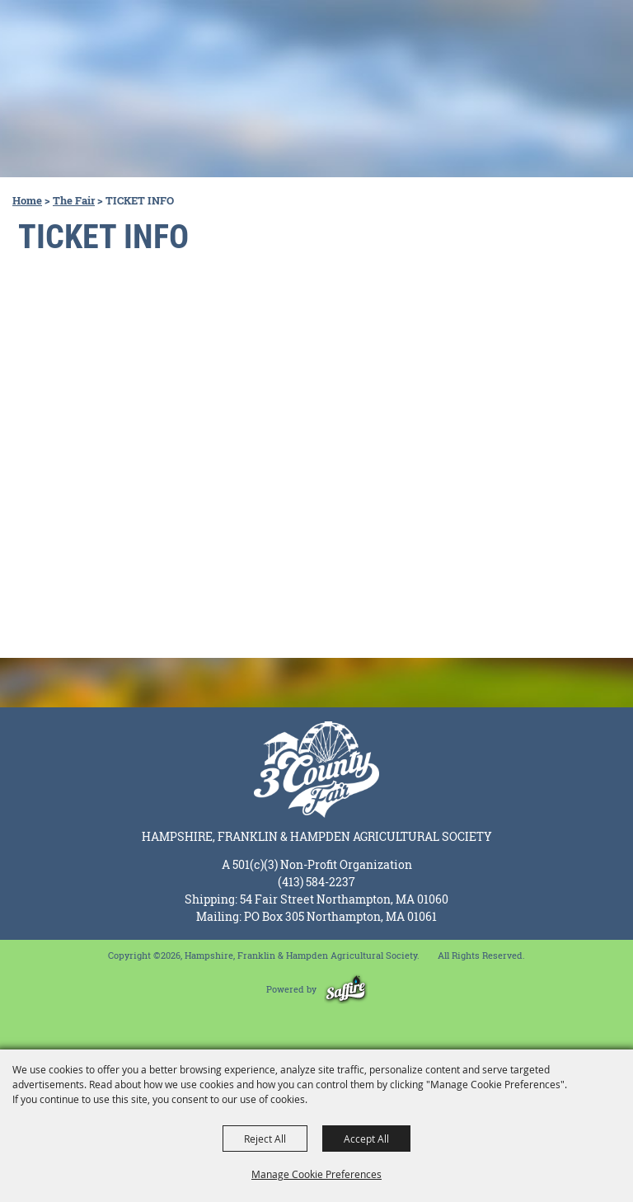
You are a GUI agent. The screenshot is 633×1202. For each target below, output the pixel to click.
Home (27, 200)
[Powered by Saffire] (346, 989)
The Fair (74, 200)
